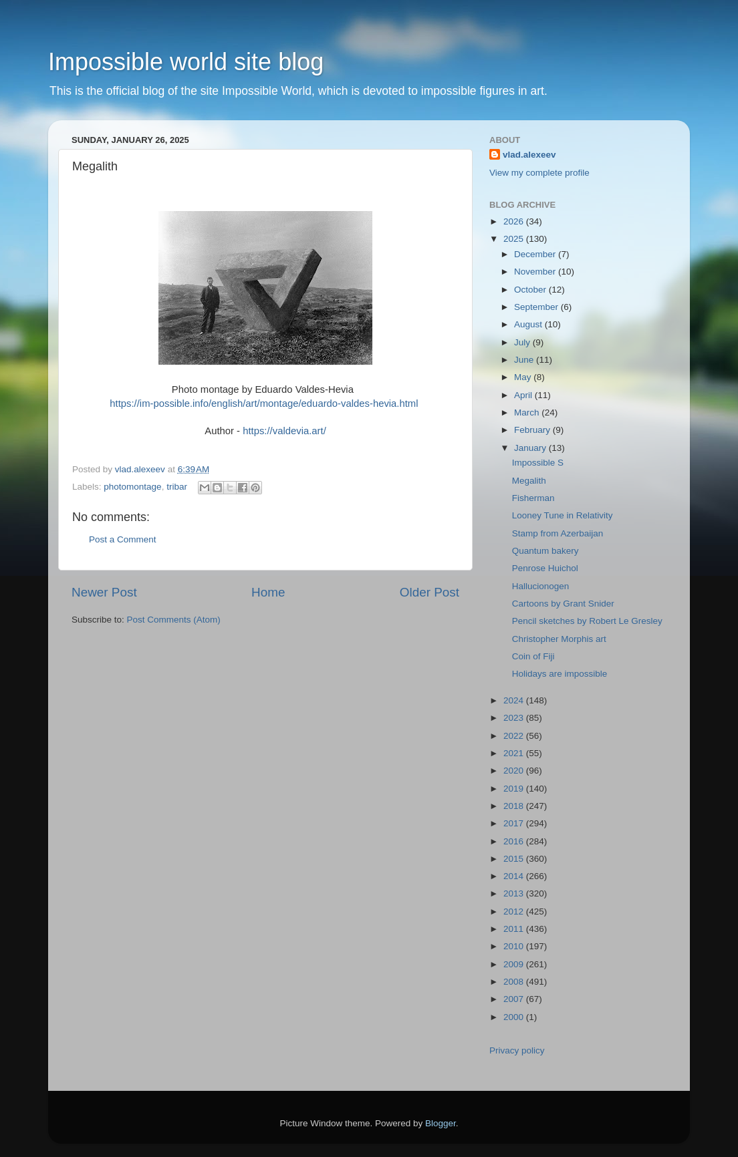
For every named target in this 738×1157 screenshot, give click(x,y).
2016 (514, 841)
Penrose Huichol (545, 568)
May (523, 377)
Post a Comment (122, 539)
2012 (514, 911)
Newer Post (104, 592)
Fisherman (533, 498)
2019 (514, 789)
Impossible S (538, 463)
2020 (514, 771)
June (525, 360)
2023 (514, 718)
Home (268, 592)
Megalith (529, 481)
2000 (514, 1017)
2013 (514, 893)
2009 (514, 964)
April (524, 395)
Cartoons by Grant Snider (563, 604)
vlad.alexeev (529, 155)
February (533, 430)
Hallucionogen (541, 586)
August (529, 324)
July (523, 342)
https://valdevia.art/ (284, 431)
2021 (514, 753)
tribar (176, 487)
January (531, 448)
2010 (514, 946)
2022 (514, 736)
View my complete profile (539, 173)
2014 (514, 876)
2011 (514, 929)
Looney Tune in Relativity (562, 515)
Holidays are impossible (560, 674)
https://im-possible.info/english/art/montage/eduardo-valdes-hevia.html (264, 403)
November (536, 272)
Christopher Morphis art (559, 639)
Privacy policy (517, 1050)
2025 (514, 239)
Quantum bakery (545, 551)
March (527, 412)
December (536, 254)
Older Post (429, 592)
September (537, 307)
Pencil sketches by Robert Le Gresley (587, 621)
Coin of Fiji (533, 656)
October (531, 290)
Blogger (440, 1123)
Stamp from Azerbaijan (558, 533)
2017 (514, 823)
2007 (514, 999)
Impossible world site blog (186, 61)
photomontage (132, 487)
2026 (514, 221)
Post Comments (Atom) (174, 620)
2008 (514, 982)
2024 (514, 700)
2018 (514, 806)
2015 (514, 859)
